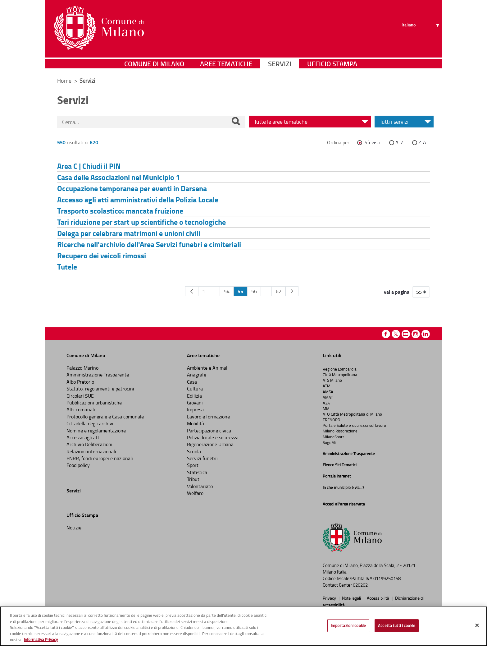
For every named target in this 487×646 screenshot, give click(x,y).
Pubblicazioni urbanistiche (94, 402)
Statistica (197, 472)
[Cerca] (236, 122)
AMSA (328, 392)
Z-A (422, 142)
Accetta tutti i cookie (396, 625)
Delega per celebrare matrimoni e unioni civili (128, 233)
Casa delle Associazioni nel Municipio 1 (118, 177)
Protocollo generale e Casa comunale (105, 416)
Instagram (416, 334)
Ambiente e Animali (208, 367)
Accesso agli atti (83, 437)
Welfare (195, 493)
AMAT (328, 397)
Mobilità (195, 423)
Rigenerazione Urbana (210, 444)
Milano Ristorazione (340, 431)
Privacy (330, 598)
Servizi (279, 63)
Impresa (195, 409)
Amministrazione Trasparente (97, 374)
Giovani (195, 402)
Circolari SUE (80, 395)
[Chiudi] (477, 625)
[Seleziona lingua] (421, 28)
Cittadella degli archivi (89, 423)
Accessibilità (378, 598)
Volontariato (200, 486)
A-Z (399, 142)
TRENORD (331, 419)
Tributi (194, 479)
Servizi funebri (202, 458)
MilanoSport (333, 437)
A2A (326, 403)
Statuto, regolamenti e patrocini (100, 388)
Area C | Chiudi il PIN (89, 165)
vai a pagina (396, 291)
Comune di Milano (154, 63)
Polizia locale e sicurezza (213, 437)
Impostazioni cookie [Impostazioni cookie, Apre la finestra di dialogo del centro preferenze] (348, 625)
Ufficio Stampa (332, 63)
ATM (326, 386)
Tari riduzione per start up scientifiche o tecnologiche (141, 221)
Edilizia (194, 395)
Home (64, 80)
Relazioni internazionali (91, 451)
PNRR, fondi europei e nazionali (99, 458)
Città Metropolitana (340, 374)
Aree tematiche (226, 63)
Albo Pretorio (80, 381)
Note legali (352, 598)
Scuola (194, 451)
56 (254, 291)
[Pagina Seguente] (291, 291)
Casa (192, 381)
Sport (192, 465)
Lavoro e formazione (208, 416)
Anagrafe (196, 374)
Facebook (386, 334)
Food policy (78, 465)
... (214, 291)
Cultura (195, 388)
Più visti (371, 142)
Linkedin (425, 334)
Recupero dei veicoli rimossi (101, 255)
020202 (360, 585)
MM (326, 408)
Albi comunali (80, 409)
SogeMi (329, 442)
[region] (243, 626)
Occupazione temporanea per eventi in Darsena (132, 188)
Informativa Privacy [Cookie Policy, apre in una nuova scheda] (41, 639)
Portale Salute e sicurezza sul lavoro (354, 425)
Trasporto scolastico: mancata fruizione (120, 210)
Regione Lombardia (340, 369)
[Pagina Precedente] (191, 291)
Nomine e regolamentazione (96, 430)
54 (227, 291)
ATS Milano (332, 380)
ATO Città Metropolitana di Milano (352, 414)
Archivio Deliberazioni (89, 444)
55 (240, 291)
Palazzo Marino (82, 367)
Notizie (73, 527)
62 (278, 291)
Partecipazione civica (209, 430)
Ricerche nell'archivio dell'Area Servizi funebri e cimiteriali (149, 244)
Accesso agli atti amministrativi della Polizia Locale (137, 199)
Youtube (406, 334)
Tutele (67, 266)
